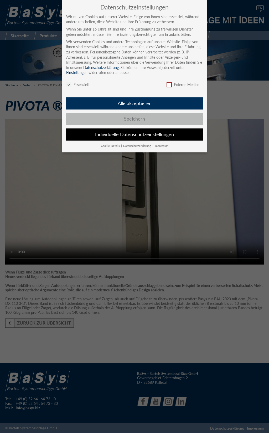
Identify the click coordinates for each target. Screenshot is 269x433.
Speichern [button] (134, 119)
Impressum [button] (161, 145)
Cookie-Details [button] (111, 145)
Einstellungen (76, 72)
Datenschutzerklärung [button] (137, 145)
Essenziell (77, 84)
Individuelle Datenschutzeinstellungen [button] (134, 134)
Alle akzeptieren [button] (135, 103)
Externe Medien (183, 84)
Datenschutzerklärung (101, 67)
